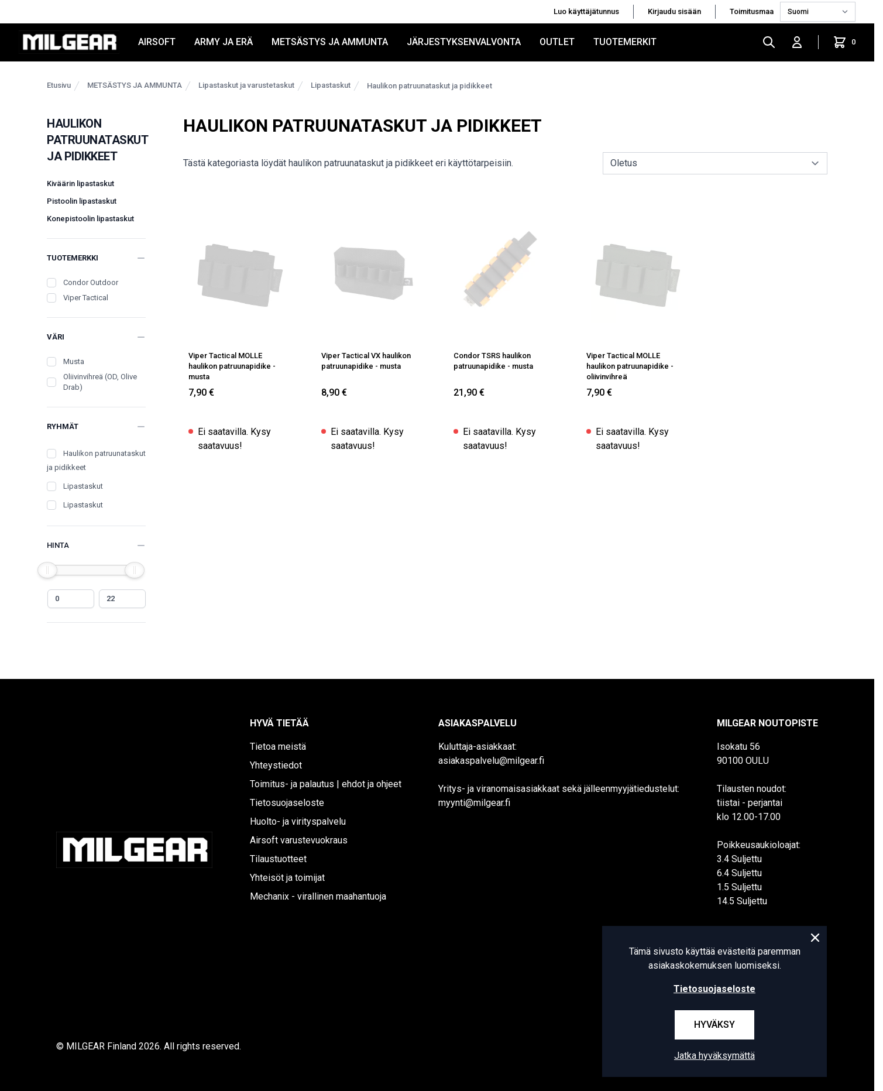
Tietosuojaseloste (287, 802)
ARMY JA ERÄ (223, 41)
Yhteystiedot (276, 765)
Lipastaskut (331, 85)
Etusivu (59, 85)
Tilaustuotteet (278, 858)
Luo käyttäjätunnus (586, 11)
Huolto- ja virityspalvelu (298, 821)
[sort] (715, 163)
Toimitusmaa (752, 11)
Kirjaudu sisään (674, 11)
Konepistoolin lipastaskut (90, 218)
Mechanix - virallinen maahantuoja (318, 896)
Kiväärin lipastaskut (80, 183)
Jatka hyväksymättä (714, 1055)
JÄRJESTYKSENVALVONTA (464, 41)
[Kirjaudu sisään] (797, 42)
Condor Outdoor (90, 282)
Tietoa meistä (278, 746)
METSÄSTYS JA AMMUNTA (330, 41)
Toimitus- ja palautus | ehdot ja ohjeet (325, 784)
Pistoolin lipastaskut (81, 201)
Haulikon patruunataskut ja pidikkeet (429, 85)
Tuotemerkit (625, 41)
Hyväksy (714, 1024)
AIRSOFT (157, 41)
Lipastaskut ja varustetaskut (246, 85)
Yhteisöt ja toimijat (287, 877)
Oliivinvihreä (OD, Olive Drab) (100, 382)
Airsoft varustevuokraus (299, 840)
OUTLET (557, 41)
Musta (73, 361)
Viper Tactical (85, 297)
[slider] (47, 570)
